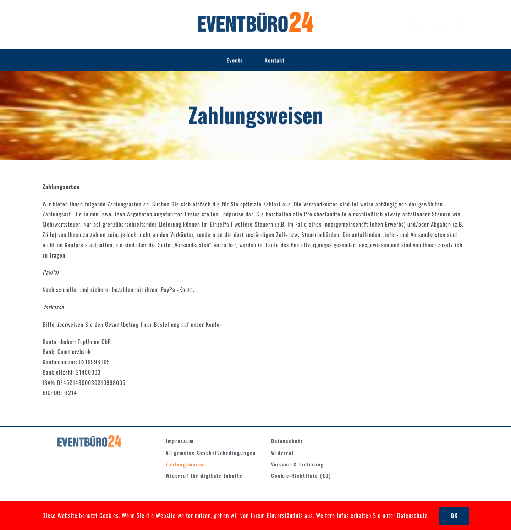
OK (454, 515)
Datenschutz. (413, 515)
